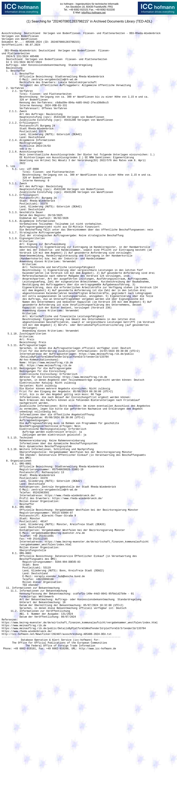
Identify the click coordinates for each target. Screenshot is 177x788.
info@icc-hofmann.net (93, 12)
